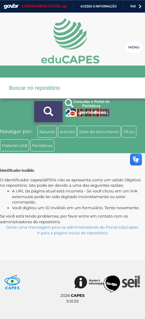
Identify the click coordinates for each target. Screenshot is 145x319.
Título (128, 131)
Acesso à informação (98, 6)
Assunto (47, 131)
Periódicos (42, 145)
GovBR (11, 6)
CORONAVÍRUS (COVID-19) (44, 6)
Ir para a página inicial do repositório (72, 232)
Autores (67, 131)
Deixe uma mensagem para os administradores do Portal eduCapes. (72, 227)
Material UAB (14, 145)
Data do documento (99, 131)
